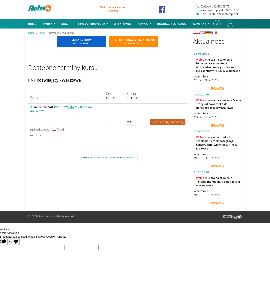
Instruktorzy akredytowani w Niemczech (134, 41)
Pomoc (144, 24)
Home (32, 24)
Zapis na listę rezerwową (168, 122)
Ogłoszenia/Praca (172, 24)
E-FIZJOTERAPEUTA (92, 24)
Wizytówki (123, 24)
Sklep (66, 24)
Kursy (49, 24)
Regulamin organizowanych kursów (107, 157)
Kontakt (201, 24)
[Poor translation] (14, 242)
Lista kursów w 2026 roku (81, 41)
